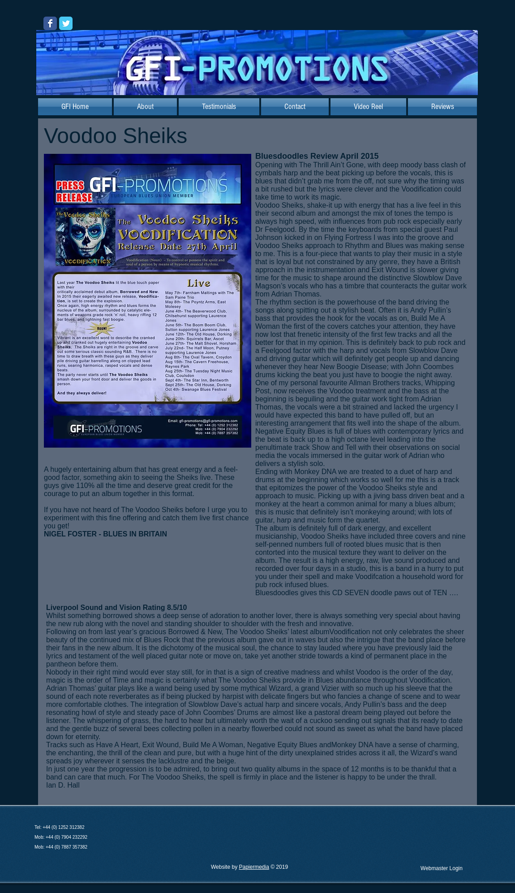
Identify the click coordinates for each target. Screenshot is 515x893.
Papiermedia (254, 867)
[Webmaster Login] (441, 868)
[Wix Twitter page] (66, 23)
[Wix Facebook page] (50, 23)
